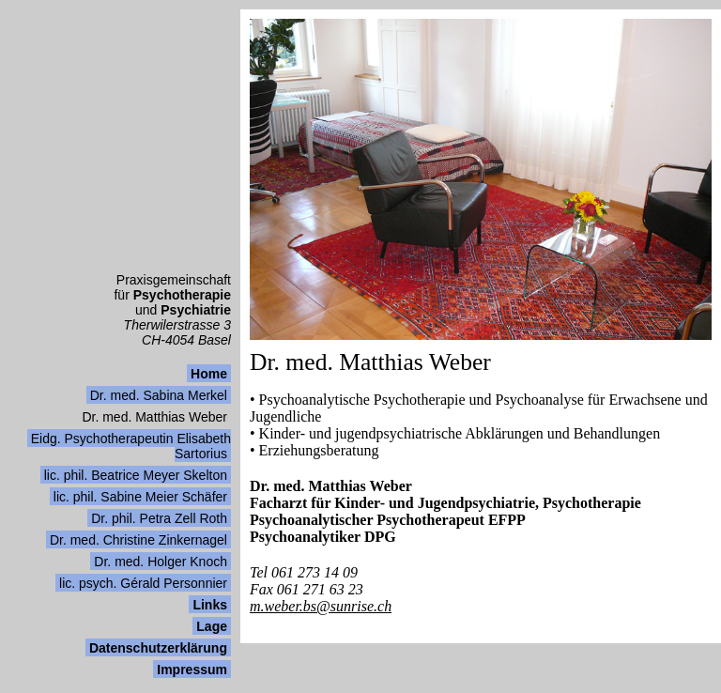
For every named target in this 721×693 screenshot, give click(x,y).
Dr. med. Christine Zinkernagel (138, 539)
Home (209, 373)
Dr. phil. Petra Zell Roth (159, 518)
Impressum (192, 669)
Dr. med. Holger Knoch (160, 561)
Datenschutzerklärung (158, 647)
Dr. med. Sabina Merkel (158, 395)
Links (209, 604)
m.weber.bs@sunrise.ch (320, 606)
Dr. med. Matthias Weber (154, 416)
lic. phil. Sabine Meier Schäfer (140, 496)
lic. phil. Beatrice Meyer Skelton (135, 475)
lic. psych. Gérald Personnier (143, 583)
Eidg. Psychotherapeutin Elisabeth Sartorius (131, 446)
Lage (211, 626)
